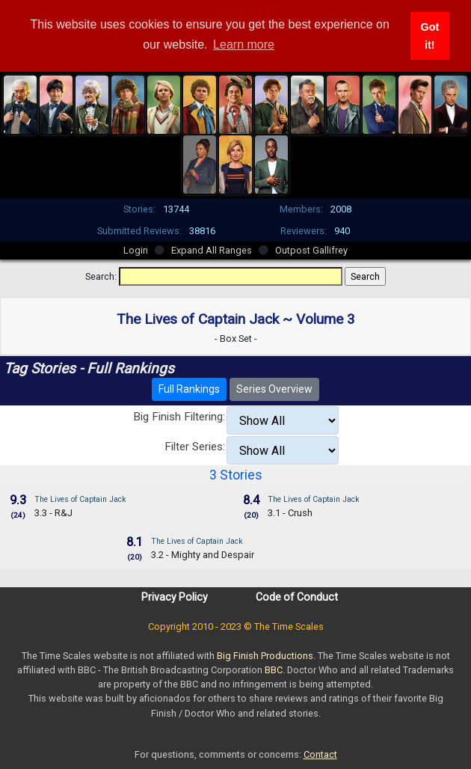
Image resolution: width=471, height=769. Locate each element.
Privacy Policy (174, 597)
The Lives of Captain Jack (80, 499)
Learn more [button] (243, 44)
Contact (320, 754)
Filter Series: (194, 446)
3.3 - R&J (53, 512)
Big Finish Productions (265, 655)
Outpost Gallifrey (311, 250)
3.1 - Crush (290, 512)
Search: (101, 276)
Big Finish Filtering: (179, 416)
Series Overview (274, 389)
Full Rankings (189, 389)
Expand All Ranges (211, 250)
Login (135, 250)
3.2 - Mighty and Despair (202, 554)
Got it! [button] (429, 36)
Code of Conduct (297, 597)
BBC (274, 669)
